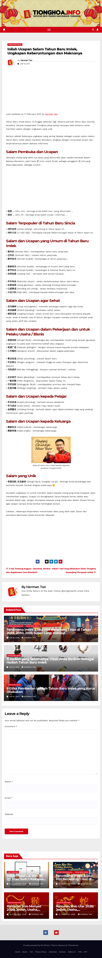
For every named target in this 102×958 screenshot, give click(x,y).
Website (9, 814)
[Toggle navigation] (49, 30)
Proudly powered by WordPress (36, 945)
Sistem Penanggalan (15, 626)
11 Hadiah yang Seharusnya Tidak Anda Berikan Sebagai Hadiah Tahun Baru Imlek (50, 660)
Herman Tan (26, 60)
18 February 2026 (18, 914)
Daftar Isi (72, 952)
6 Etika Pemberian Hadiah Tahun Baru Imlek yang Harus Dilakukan (51, 690)
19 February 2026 (67, 884)
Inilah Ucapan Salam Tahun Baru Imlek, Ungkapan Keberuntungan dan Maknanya (44, 51)
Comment (11, 726)
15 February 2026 (67, 914)
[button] (93, 29)
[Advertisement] (51, 92)
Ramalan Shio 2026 (15, 902)
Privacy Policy (40, 952)
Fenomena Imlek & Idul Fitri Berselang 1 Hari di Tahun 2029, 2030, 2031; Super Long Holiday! (49, 631)
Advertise (53, 952)
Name (9, 781)
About (24, 952)
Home (17, 952)
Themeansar (73, 945)
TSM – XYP (82, 952)
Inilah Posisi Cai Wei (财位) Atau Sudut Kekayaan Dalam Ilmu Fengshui (26, 879)
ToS (31, 952)
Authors (62, 952)
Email (8, 798)
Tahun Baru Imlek (15, 44)
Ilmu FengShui (13, 872)
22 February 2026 (18, 884)
